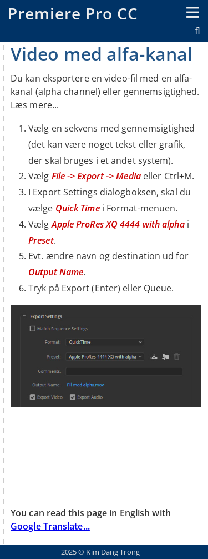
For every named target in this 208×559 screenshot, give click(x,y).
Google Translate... (50, 526)
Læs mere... (35, 105)
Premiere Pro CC (73, 13)
